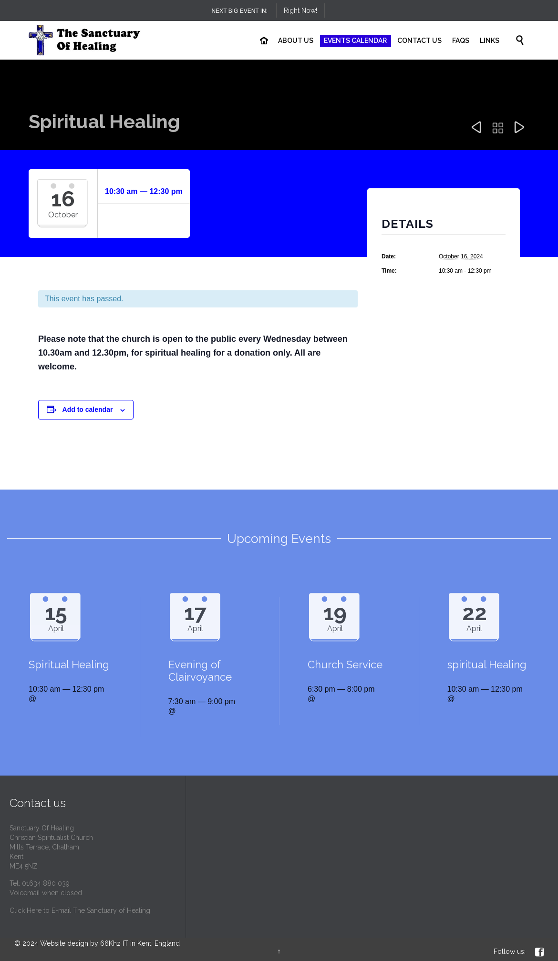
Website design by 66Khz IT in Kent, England (110, 943)
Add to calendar (87, 409)
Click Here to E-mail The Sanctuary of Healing (80, 910)
